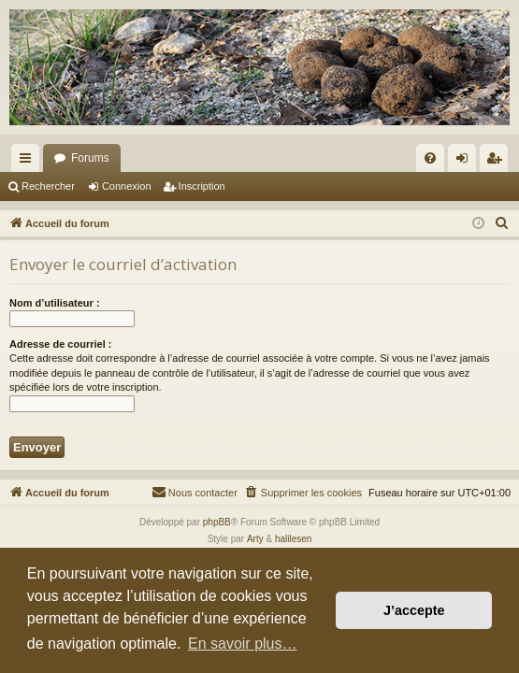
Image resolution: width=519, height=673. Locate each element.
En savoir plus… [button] (242, 644)
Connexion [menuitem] (466, 161)
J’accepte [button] (414, 610)
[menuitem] (430, 158)
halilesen (293, 539)
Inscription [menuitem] (498, 161)
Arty (255, 539)
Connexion (126, 186)
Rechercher (48, 186)
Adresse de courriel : (60, 344)
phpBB (217, 522)
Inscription (202, 186)
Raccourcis (29, 161)
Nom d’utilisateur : (54, 302)
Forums (90, 158)
